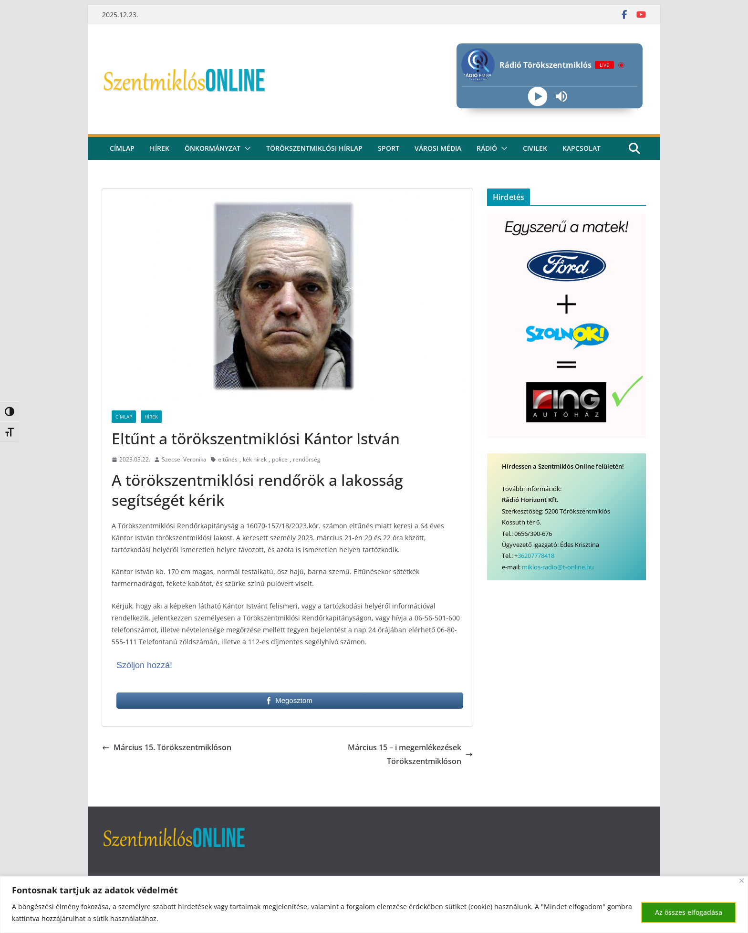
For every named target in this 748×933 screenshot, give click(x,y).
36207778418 (536, 555)
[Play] (537, 96)
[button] (245, 148)
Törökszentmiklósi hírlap (314, 148)
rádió (487, 148)
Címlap (123, 416)
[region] (374, 904)
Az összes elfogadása (688, 912)
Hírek (159, 148)
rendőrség (307, 459)
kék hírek (255, 459)
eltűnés (228, 459)
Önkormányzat (212, 148)
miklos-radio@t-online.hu (558, 567)
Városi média (438, 148)
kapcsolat (581, 148)
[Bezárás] (741, 881)
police (280, 459)
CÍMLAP (122, 148)
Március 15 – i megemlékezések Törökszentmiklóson (410, 754)
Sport (388, 148)
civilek (535, 148)
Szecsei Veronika (184, 459)
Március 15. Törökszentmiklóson (166, 747)
